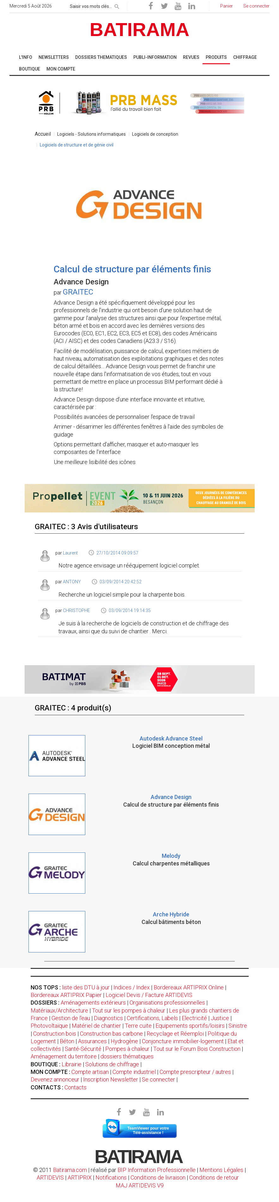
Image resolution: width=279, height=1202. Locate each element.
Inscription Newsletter (110, 1079)
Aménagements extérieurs (93, 1002)
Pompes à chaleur (127, 1048)
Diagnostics (108, 1018)
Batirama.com (70, 1170)
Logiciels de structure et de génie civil (76, 144)
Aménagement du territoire (64, 1056)
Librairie (72, 1064)
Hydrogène (124, 1041)
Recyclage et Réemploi (175, 1033)
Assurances (92, 1041)
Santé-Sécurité (83, 1048)
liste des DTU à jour (86, 987)
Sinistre (237, 1025)
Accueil (43, 134)
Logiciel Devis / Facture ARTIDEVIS (149, 995)
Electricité (194, 1018)
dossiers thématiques (127, 1056)
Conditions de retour (214, 1177)
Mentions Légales (221, 1170)
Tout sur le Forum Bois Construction (196, 1048)
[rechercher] (117, 5)
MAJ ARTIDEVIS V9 (140, 1185)
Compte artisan (90, 1072)
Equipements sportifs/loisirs (190, 1025)
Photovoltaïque (49, 1025)
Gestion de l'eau (71, 1018)
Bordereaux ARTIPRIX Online (189, 987)
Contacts (75, 1087)
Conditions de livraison (157, 1177)
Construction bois (54, 1033)
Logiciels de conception (155, 134)
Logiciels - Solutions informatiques (91, 134)
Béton (67, 1041)
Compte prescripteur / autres (195, 1072)
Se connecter (158, 1079)
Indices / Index (131, 987)
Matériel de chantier (96, 1025)
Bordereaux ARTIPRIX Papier (66, 995)
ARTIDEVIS (50, 1177)
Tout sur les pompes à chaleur (128, 1010)
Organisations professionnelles (167, 1002)
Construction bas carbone (111, 1033)
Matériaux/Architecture (59, 1010)
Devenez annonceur (55, 1079)
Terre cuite (138, 1025)
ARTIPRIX (80, 1177)
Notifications (111, 1177)
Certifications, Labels (152, 1018)
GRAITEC (78, 292)
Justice (220, 1018)
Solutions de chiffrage (112, 1064)
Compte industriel (134, 1072)
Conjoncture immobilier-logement (183, 1041)
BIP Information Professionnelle (157, 1170)
